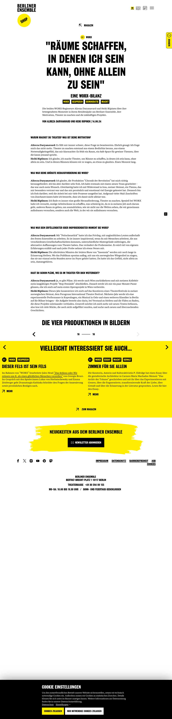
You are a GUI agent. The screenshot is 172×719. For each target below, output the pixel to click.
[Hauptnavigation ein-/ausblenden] (152, 8)
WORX (66, 101)
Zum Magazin (89, 629)
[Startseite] (26, 8)
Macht (105, 101)
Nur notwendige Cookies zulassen (84, 711)
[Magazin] (138, 8)
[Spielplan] (145, 8)
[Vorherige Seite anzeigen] (34, 496)
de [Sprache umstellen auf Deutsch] (132, 8)
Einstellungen (62, 704)
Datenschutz (48, 704)
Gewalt (127, 586)
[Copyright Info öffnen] (165, 308)
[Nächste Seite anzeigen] (138, 496)
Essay (107, 586)
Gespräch (77, 101)
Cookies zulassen (53, 711)
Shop (24, 20)
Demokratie (92, 101)
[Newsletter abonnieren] (86, 662)
